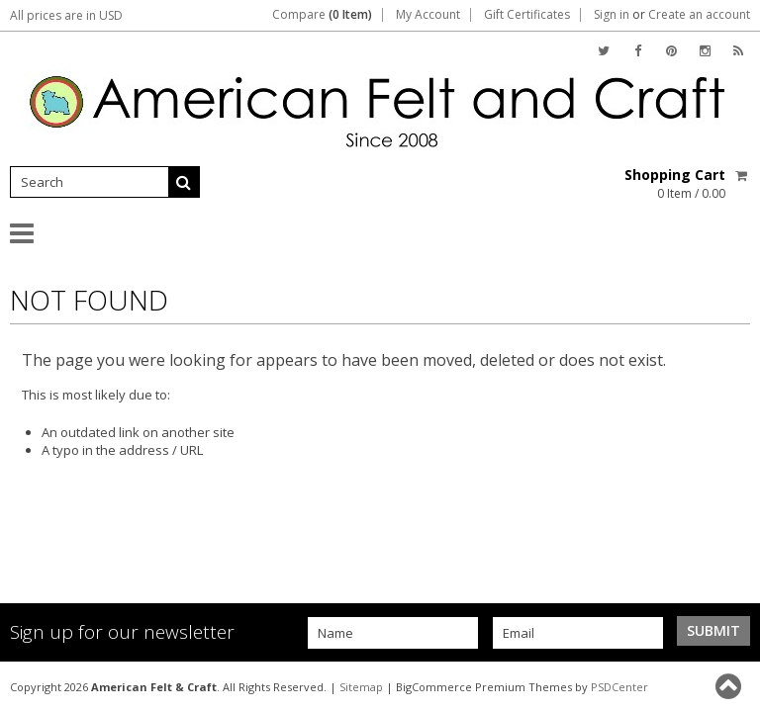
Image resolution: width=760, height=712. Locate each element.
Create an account (699, 15)
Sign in (611, 15)
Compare (322, 15)
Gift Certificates (527, 15)
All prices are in (66, 15)
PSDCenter (619, 686)
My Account (428, 15)
